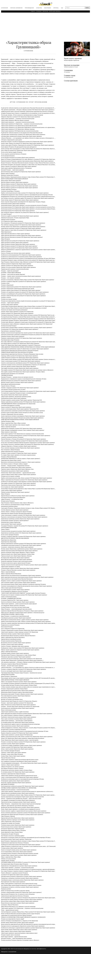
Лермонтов (45, 11)
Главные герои (69, 75)
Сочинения (38, 11)
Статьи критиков (71, 81)
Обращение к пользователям (8, 952)
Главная (33, 11)
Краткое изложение (71, 65)
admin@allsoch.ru (41, 949)
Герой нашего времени (54, 11)
